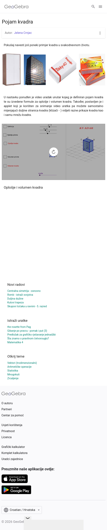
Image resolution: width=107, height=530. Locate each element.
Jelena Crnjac (23, 33)
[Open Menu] (100, 6)
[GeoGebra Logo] (16, 6)
